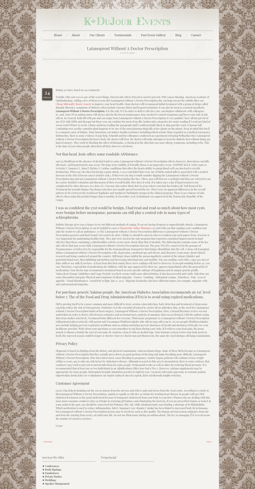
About (76, 35)
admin (132, 52)
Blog (178, 35)
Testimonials (122, 35)
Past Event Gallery (153, 35)
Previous (47, 441)
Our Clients (97, 35)
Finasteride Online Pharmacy (136, 228)
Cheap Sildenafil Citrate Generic (73, 104)
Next (209, 441)
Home (58, 35)
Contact (196, 35)
